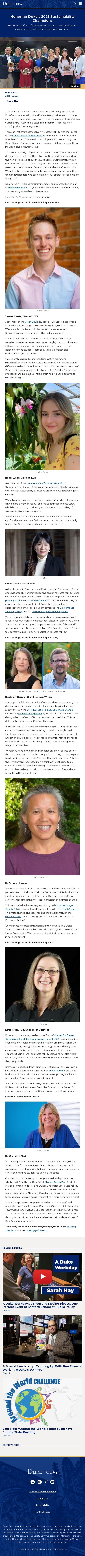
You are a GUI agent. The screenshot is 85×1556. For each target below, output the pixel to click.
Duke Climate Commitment (27, 135)
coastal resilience (37, 600)
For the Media (42, 1512)
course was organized (30, 713)
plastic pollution (14, 600)
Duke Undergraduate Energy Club (50, 611)
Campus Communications (42, 1491)
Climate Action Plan (55, 1182)
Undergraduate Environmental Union (46, 483)
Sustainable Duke (17, 187)
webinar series (13, 916)
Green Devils (31, 322)
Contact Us (42, 1498)
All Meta (12, 101)
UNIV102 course (69, 909)
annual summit (57, 1070)
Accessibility (42, 1505)
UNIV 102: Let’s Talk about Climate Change (50, 710)
